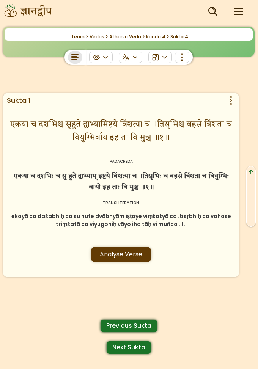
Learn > (80, 36)
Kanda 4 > (157, 36)
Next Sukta (128, 347)
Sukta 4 (179, 36)
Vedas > (99, 36)
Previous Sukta (128, 325)
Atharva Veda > (127, 36)
